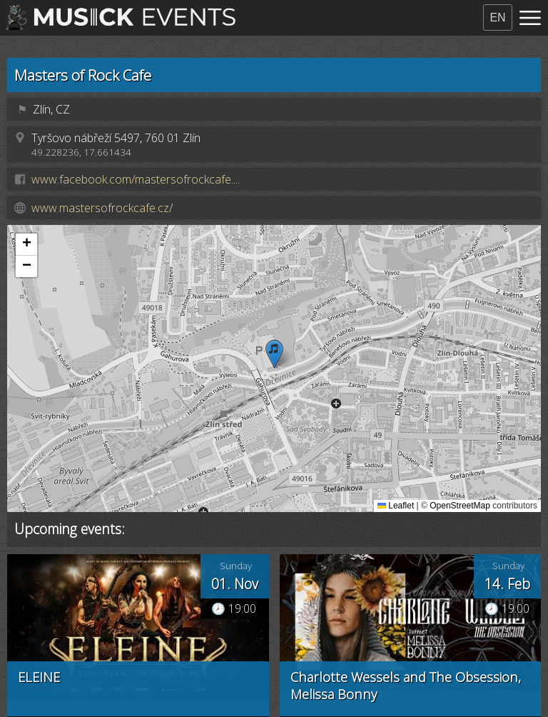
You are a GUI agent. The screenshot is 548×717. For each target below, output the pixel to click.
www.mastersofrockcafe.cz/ (102, 208)
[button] (274, 353)
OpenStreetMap (460, 506)
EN (497, 17)
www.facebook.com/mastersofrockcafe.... (135, 179)
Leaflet (395, 506)
